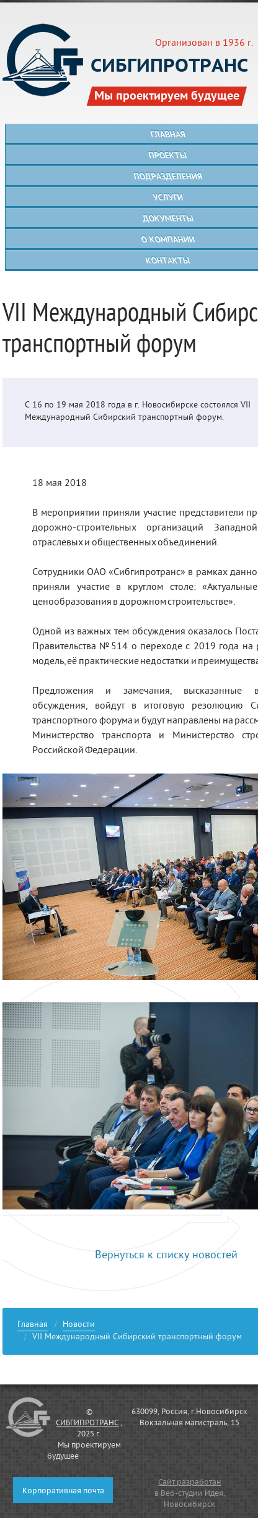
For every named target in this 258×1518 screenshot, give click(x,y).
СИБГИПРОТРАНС (87, 1423)
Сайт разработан (189, 1482)
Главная (32, 1326)
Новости (79, 1326)
